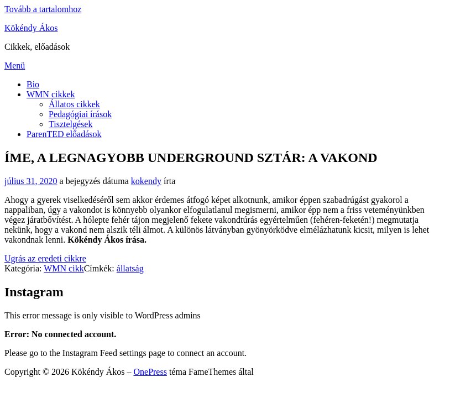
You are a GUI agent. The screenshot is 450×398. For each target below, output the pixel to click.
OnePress (149, 371)
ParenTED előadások (64, 134)
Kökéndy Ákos (30, 28)
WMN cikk (63, 268)
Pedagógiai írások (80, 114)
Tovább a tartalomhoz (42, 9)
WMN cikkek (51, 94)
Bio (33, 84)
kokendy (146, 181)
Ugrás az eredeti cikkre (45, 258)
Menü (14, 65)
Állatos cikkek (74, 104)
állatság (130, 268)
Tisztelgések (70, 124)
